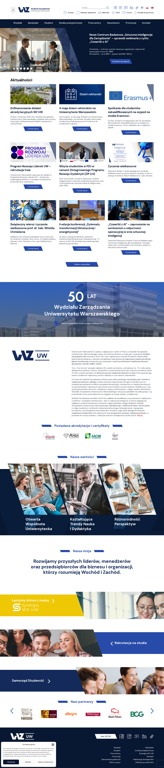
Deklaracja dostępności (143, 759)
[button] (53, 744)
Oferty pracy (114, 762)
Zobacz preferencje (45, 762)
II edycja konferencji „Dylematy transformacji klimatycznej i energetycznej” (79, 228)
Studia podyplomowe (144, 750)
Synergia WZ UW (146, 753)
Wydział (117, 747)
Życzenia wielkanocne (122, 166)
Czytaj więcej (33, 129)
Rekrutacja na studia (128, 643)
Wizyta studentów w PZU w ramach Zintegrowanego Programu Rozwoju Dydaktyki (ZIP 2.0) (81, 170)
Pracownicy (115, 753)
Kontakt (150, 756)
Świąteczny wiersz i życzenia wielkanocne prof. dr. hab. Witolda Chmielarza (32, 228)
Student (116, 750)
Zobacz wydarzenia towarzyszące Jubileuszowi (82, 323)
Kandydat (149, 747)
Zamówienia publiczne (110, 759)
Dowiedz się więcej (120, 61)
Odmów (28, 762)
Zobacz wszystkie (82, 264)
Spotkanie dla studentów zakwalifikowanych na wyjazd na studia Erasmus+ (129, 112)
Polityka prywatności (144, 762)
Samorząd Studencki (31, 681)
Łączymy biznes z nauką (30, 600)
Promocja (116, 756)
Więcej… (140, 415)
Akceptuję (11, 762)
